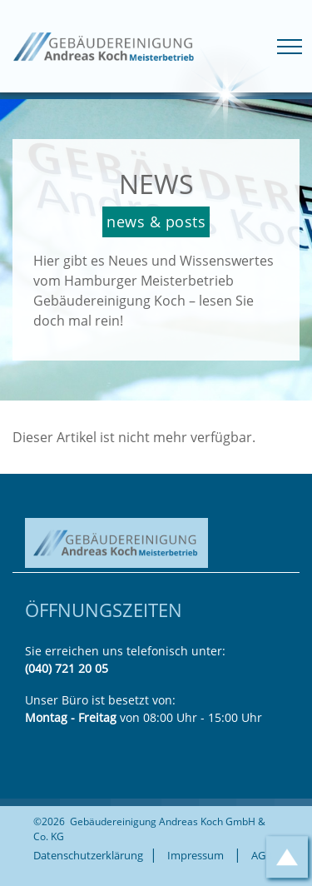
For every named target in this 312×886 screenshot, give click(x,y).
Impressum (195, 855)
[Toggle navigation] (289, 46)
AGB (261, 855)
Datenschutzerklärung (88, 855)
